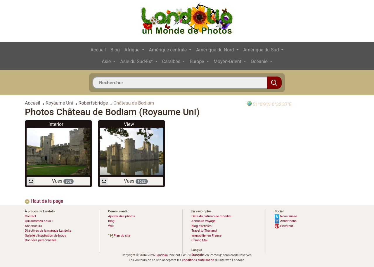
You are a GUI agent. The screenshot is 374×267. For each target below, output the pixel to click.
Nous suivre (286, 216)
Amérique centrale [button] (168, 50)
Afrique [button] (132, 50)
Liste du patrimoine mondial (211, 216)
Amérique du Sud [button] (261, 50)
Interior (56, 124)
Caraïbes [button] (172, 61)
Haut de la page (44, 201)
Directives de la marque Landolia (48, 231)
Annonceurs (33, 226)
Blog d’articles (201, 226)
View (129, 124)
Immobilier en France (206, 235)
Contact (30, 216)
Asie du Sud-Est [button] (137, 61)
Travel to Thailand (204, 231)
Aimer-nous (286, 221)
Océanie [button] (260, 61)
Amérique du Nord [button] (215, 50)
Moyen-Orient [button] (228, 61)
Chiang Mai (199, 240)
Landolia (161, 255)
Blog (115, 50)
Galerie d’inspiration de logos (45, 235)
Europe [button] (197, 61)
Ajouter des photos (121, 216)
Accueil (98, 50)
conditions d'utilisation (198, 260)
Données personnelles (40, 240)
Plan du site (119, 235)
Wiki (111, 226)
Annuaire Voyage (203, 221)
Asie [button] (107, 61)
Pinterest (284, 226)
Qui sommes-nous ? (39, 221)
